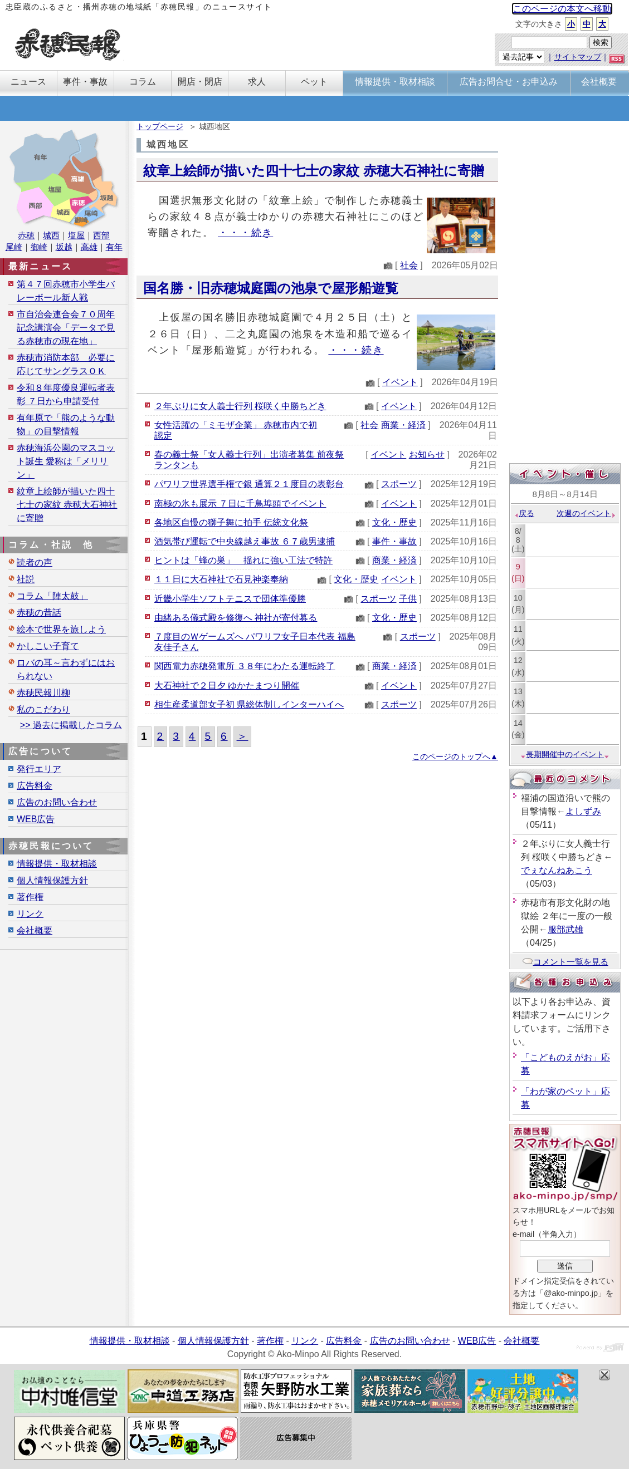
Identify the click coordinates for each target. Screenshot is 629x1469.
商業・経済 (403, 425)
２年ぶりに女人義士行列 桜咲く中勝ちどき (240, 406)
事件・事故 (394, 541)
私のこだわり (43, 709)
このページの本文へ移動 (562, 8)
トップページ (159, 126)
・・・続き (245, 232)
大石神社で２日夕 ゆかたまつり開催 (226, 685)
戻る (524, 513)
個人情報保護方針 (52, 880)
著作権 (30, 897)
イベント (400, 382)
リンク (30, 913)
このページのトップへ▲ (455, 756)
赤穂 (26, 235)
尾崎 (14, 247)
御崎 (39, 247)
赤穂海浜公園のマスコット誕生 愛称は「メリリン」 (66, 461)
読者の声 (34, 562)
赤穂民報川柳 (43, 692)
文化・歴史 (394, 522)
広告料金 (34, 785)
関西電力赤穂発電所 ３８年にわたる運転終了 (244, 666)
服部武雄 (565, 929)
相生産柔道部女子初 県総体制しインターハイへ (249, 704)
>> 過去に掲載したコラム (71, 725)
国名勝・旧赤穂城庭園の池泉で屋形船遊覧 (270, 288)
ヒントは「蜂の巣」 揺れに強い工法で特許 (243, 560)
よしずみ (583, 811)
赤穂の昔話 (39, 612)
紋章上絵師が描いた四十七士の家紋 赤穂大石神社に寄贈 (313, 170)
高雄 (89, 247)
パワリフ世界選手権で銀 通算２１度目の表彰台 (249, 484)
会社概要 (34, 930)
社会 (409, 265)
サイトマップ (577, 56)
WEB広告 (36, 819)
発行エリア (39, 769)
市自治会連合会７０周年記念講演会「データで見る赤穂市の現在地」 (66, 327)
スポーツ (399, 484)
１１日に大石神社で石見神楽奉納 (221, 579)
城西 (51, 235)
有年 (114, 247)
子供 (408, 598)
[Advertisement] (565, 293)
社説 (26, 579)
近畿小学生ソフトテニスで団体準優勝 (230, 598)
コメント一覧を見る (565, 961)
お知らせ (427, 454)
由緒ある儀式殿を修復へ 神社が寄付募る (235, 617)
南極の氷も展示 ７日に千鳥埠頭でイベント (240, 503)
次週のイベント (586, 513)
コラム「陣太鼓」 (52, 596)
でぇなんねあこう (556, 870)
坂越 (64, 247)
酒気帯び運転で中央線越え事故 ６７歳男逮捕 (244, 541)
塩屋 (76, 235)
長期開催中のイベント (565, 754)
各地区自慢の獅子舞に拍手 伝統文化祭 (231, 522)
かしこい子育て (48, 646)
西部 (101, 235)
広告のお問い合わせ (57, 802)
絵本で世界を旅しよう (61, 629)
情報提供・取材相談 (57, 863)
